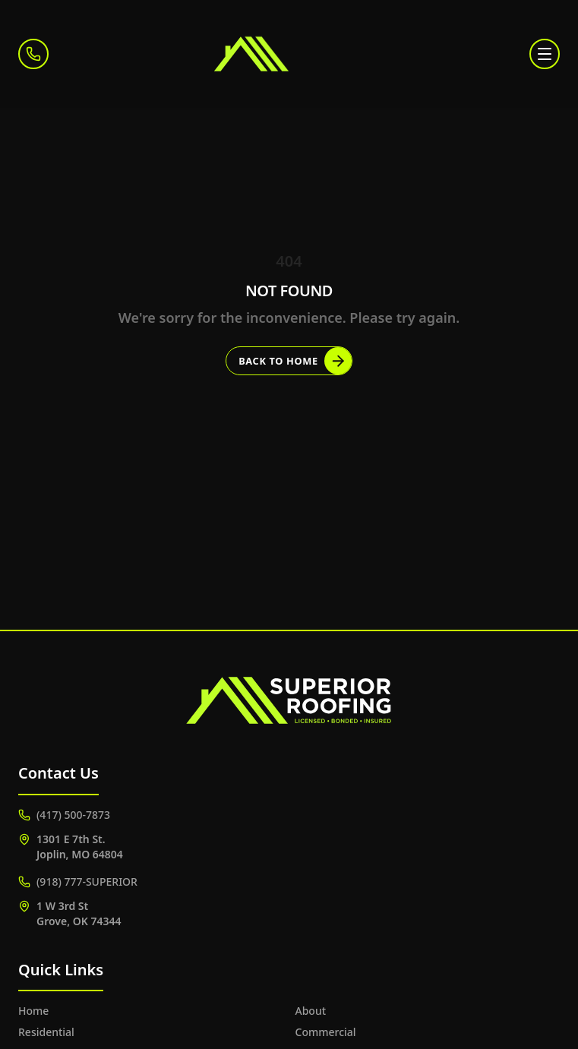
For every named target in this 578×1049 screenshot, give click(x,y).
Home (33, 1010)
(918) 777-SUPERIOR (77, 881)
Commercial (325, 1032)
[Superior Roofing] (289, 54)
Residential (46, 1032)
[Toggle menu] (544, 54)
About (311, 1010)
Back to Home (295, 360)
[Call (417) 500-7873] (33, 54)
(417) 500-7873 (64, 814)
